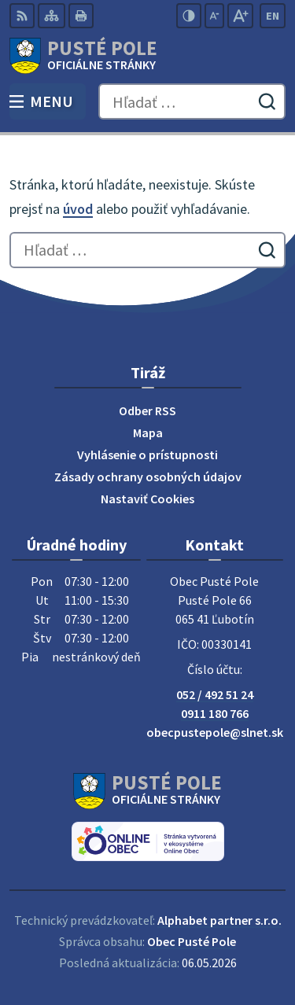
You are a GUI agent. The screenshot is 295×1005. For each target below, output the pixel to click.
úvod (78, 209)
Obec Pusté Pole (191, 941)
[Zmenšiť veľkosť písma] (214, 15)
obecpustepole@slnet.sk (214, 732)
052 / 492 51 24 (214, 694)
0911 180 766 (215, 713)
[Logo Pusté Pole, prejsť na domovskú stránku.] (147, 56)
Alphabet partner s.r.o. (219, 920)
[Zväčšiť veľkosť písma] (240, 15)
